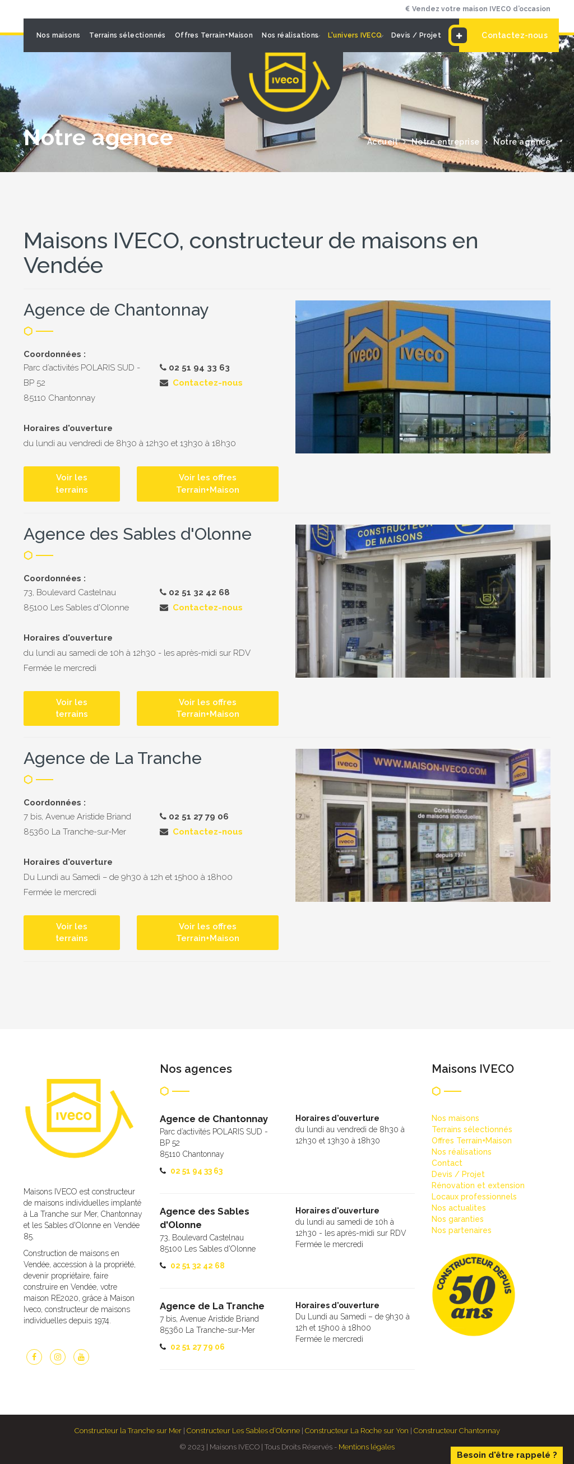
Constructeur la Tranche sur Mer (128, 1430)
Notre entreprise (445, 141)
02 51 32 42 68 (197, 1265)
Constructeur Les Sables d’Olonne (243, 1430)
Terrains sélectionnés (127, 35)
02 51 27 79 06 (197, 1346)
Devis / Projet (416, 35)
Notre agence (521, 141)
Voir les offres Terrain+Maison (207, 483)
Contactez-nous (503, 35)
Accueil (382, 141)
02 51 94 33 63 (196, 1170)
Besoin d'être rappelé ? (507, 1455)
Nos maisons (58, 35)
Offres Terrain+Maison (214, 35)
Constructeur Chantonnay (457, 1430)
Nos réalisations (290, 35)
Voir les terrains (71, 483)
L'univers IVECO (355, 35)
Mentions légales (367, 1447)
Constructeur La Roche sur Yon (357, 1430)
